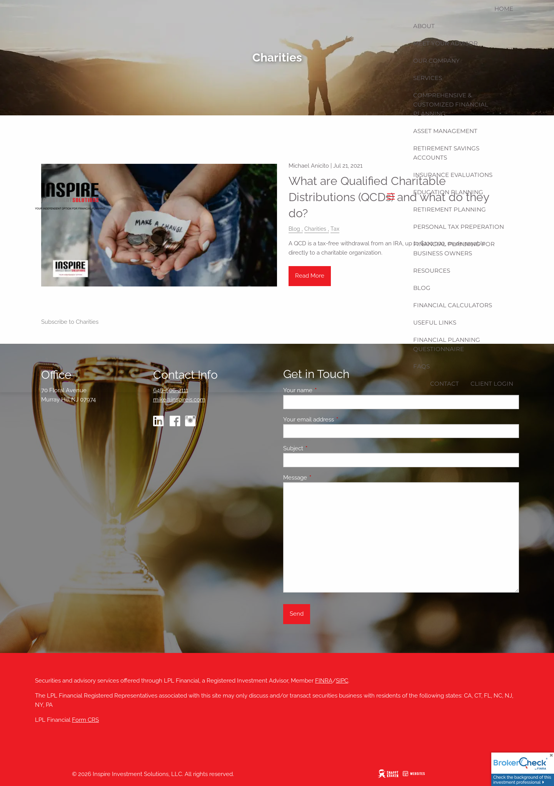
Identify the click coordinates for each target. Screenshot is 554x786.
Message (323, 477)
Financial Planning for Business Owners (454, 248)
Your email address (336, 419)
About (424, 26)
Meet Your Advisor (445, 43)
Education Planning (448, 192)
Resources (431, 270)
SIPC (342, 680)
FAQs (421, 366)
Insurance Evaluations (452, 174)
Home (503, 8)
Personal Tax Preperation (458, 226)
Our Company (436, 60)
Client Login (492, 383)
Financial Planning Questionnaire (446, 344)
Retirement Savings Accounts (446, 153)
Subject (321, 448)
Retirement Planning (449, 209)
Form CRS (85, 719)
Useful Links (434, 322)
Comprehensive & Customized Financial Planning (450, 104)
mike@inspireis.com (179, 399)
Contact (444, 383)
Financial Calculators (452, 305)
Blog (422, 287)
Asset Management (445, 131)
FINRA (323, 680)
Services (427, 78)
